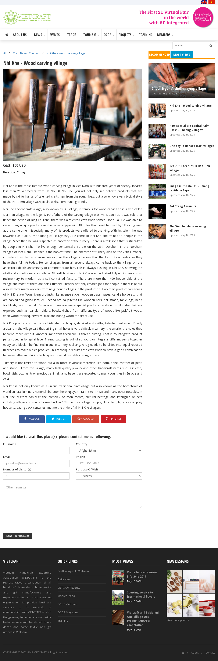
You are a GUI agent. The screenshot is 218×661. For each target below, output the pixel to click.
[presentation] (35, 520)
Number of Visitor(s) (17, 469)
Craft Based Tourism (26, 53)
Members (165, 34)
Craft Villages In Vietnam (73, 571)
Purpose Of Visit (87, 469)
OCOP (109, 34)
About (195, 652)
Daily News (65, 579)
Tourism (91, 34)
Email (7, 457)
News (39, 34)
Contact (210, 652)
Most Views (181, 54)
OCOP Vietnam (67, 604)
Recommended (159, 54)
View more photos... (179, 620)
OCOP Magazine (68, 612)
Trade (73, 34)
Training (146, 34)
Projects (127, 34)
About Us (21, 34)
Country (81, 444)
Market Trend (66, 596)
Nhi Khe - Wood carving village (66, 53)
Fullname (9, 444)
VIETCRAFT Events (69, 587)
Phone (80, 457)
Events (56, 34)
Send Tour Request (17, 535)
